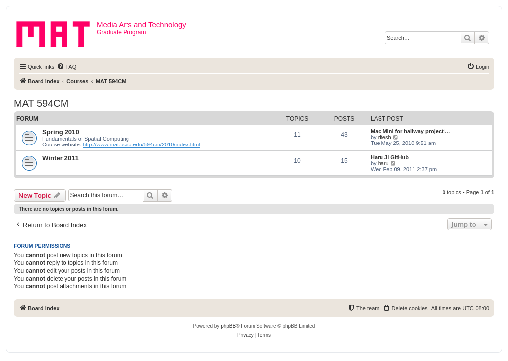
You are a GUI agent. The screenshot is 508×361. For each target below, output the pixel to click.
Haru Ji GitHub (390, 157)
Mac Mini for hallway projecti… (410, 131)
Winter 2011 (60, 158)
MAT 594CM (41, 103)
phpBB (228, 326)
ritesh (384, 137)
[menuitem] (66, 66)
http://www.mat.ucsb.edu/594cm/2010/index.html (141, 144)
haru (383, 163)
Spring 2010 (60, 132)
